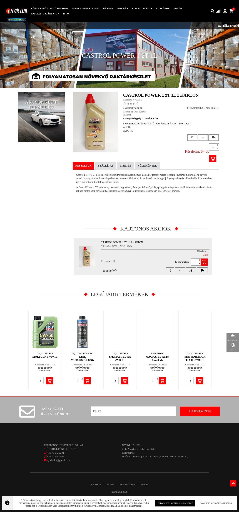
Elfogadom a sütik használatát (172, 503)
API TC (127, 127)
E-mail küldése (209, 108)
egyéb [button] (177, 8)
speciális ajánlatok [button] (45, 13)
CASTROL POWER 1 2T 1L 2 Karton (122, 242)
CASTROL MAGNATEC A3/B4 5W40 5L (157, 356)
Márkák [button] (108, 8)
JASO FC (128, 130)
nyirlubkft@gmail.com (57, 460)
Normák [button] (122, 8)
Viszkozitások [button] (142, 8)
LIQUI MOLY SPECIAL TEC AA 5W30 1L (120, 356)
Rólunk (144, 484)
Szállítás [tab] (105, 165)
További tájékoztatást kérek (211, 503)
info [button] (66, 13)
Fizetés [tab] (125, 165)
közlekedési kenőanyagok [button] (50, 8)
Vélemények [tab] (147, 165)
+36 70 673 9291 (55, 452)
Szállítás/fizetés (127, 484)
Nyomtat (193, 108)
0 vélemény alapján (133, 108)
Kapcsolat (96, 484)
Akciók (110, 484)
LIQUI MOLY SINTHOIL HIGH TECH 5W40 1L (195, 356)
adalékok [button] (163, 8)
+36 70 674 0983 (55, 456)
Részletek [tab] (83, 165)
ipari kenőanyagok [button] (85, 8)
